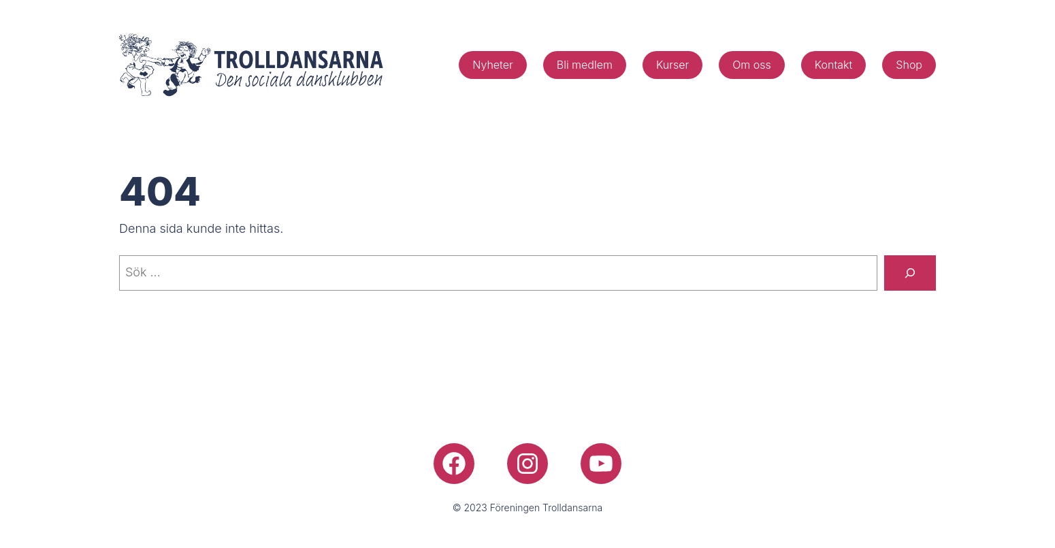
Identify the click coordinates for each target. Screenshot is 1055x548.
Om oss (751, 64)
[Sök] (910, 273)
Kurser (672, 64)
